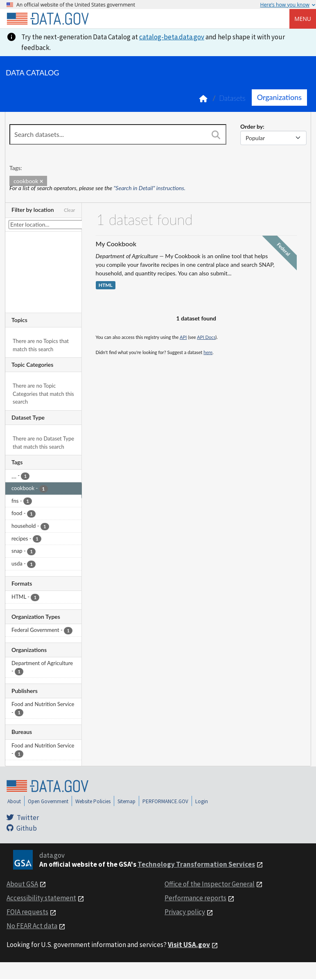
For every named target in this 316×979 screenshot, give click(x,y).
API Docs (206, 337)
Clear (69, 210)
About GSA (22, 883)
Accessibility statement (41, 897)
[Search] (216, 135)
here (207, 352)
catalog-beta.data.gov (171, 36)
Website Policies (93, 801)
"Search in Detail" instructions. (150, 187)
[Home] (47, 19)
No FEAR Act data (32, 925)
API (183, 337)
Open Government (48, 801)
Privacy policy (185, 911)
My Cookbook (116, 244)
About (14, 801)
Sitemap (126, 801)
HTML (106, 285)
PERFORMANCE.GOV (165, 801)
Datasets (232, 98)
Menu (302, 19)
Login (201, 801)
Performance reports (195, 897)
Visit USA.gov (189, 944)
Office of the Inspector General (210, 883)
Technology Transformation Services (196, 864)
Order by (251, 126)
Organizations (279, 97)
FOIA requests (27, 911)
